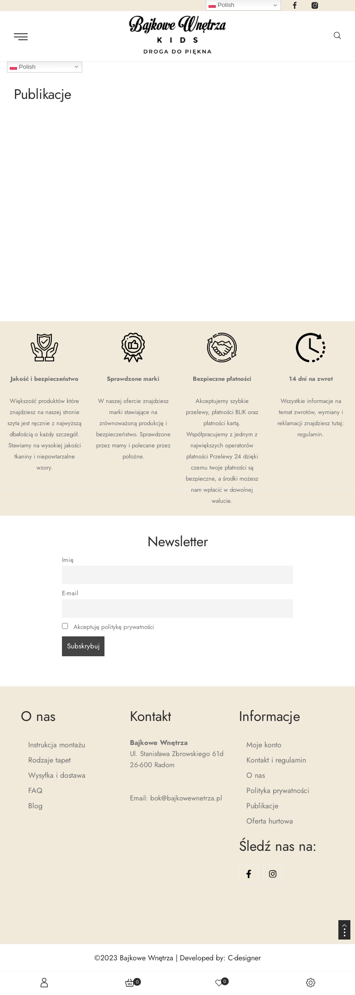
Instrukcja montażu (56, 744)
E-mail (70, 593)
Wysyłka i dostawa (57, 775)
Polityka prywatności (277, 790)
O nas (255, 775)
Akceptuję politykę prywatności (113, 627)
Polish (23, 66)
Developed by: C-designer (220, 957)
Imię (67, 559)
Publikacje (262, 805)
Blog (35, 805)
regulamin (309, 434)
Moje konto (264, 744)
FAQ (35, 790)
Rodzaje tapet (49, 760)
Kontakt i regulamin (276, 760)
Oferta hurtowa (269, 821)
